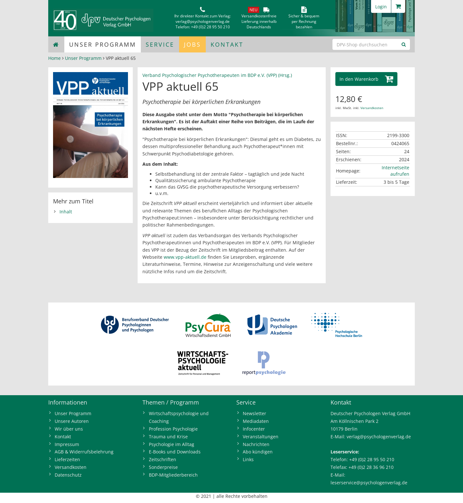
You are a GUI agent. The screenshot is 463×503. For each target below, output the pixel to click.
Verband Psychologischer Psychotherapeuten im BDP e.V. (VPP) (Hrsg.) (217, 75)
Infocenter (254, 429)
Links (248, 459)
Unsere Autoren (72, 421)
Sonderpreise (163, 467)
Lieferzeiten (67, 459)
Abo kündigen (258, 452)
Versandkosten (371, 108)
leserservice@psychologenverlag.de (369, 483)
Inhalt (65, 212)
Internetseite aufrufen (395, 170)
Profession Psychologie (173, 429)
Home (54, 58)
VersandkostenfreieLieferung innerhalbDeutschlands (259, 21)
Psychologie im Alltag (171, 444)
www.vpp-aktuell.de (185, 257)
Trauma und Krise (168, 436)
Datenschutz (68, 475)
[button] (366, 79)
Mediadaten (256, 421)
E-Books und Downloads (175, 452)
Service (160, 44)
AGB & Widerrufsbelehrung (84, 452)
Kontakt (227, 44)
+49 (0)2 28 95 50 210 (210, 27)
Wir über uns (69, 429)
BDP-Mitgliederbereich (173, 475)
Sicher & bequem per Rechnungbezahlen (303, 21)
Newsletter (254, 413)
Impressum (67, 444)
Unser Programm (102, 44)
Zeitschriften (162, 459)
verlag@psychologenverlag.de (203, 21)
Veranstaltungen (260, 436)
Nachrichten (256, 444)
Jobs (192, 44)
